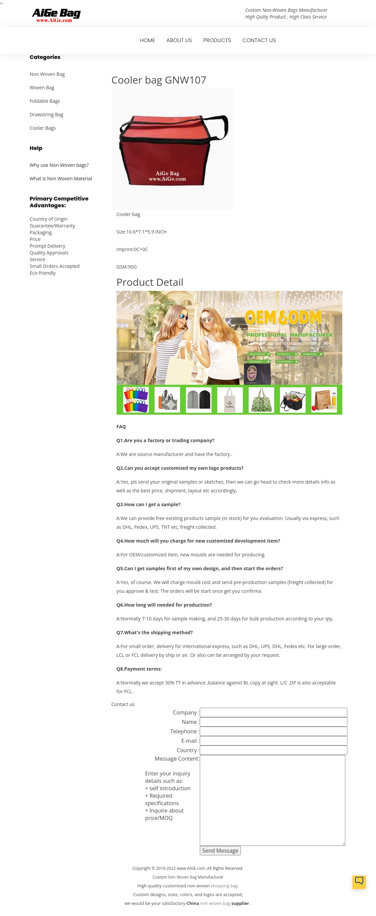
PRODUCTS (217, 40)
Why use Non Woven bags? (59, 165)
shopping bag (224, 886)
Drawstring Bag (46, 114)
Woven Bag (42, 87)
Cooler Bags (43, 128)
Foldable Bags (45, 101)
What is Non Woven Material (61, 178)
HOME (147, 40)
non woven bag (215, 903)
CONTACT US (259, 40)
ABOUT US (179, 40)
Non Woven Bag (47, 74)
